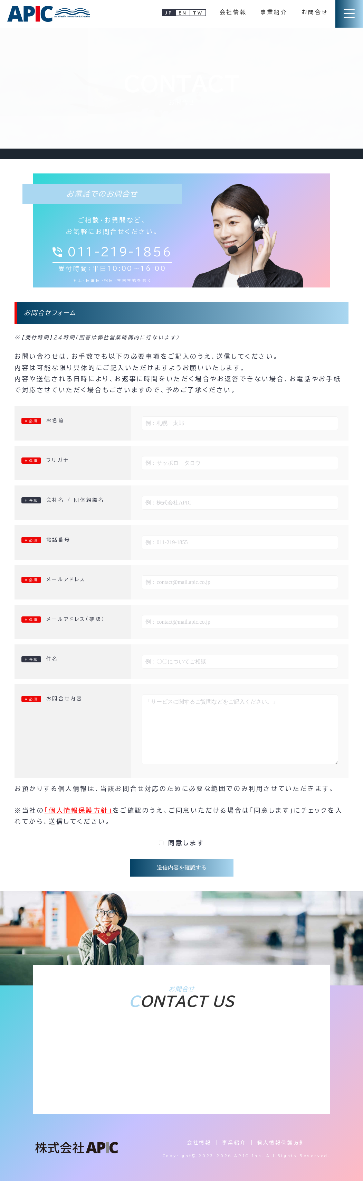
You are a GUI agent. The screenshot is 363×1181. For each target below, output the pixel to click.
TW (198, 13)
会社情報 (233, 12)
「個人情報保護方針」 (78, 810)
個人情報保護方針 (281, 1142)
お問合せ (315, 12)
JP (169, 13)
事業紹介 (273, 12)
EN (183, 13)
